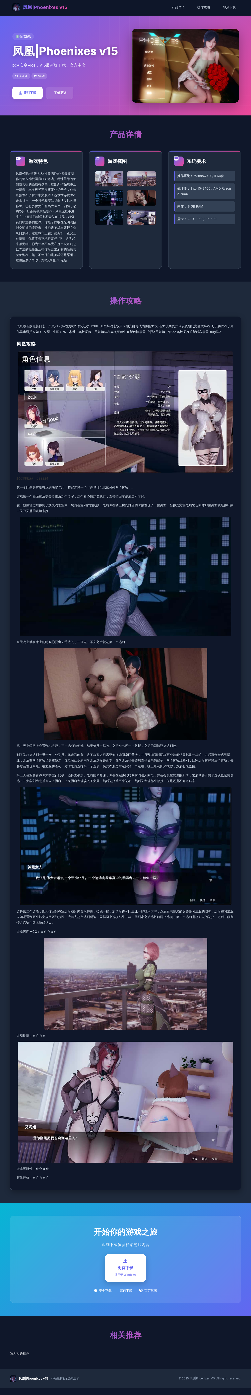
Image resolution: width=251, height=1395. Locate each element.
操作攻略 (203, 7)
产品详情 (178, 7)
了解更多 (60, 93)
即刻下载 (229, 7)
